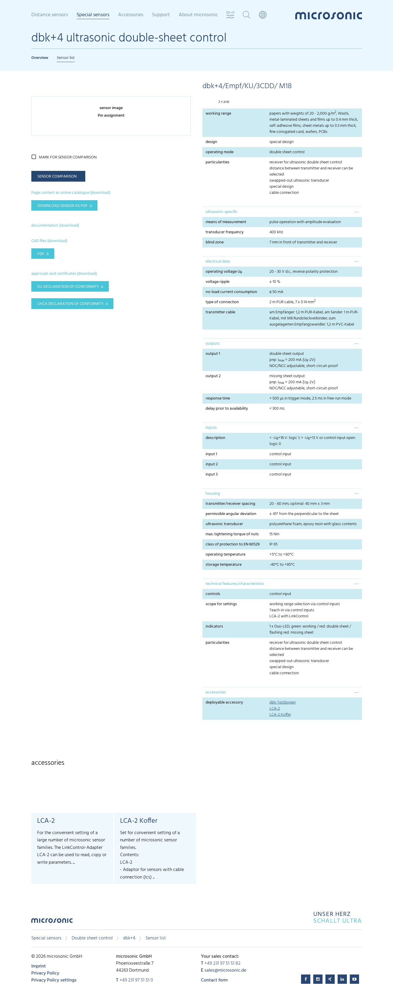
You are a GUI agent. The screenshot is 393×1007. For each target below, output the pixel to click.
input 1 (211, 454)
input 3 (212, 474)
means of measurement (226, 222)
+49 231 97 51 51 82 (222, 963)
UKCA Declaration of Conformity (70, 304)
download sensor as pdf (62, 206)
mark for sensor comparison (68, 157)
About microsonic (198, 15)
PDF (40, 254)
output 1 (213, 353)
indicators (214, 626)
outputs (213, 344)
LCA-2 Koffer (280, 714)
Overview (39, 58)
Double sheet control (92, 938)
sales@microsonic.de (225, 970)
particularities (217, 162)
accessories (216, 692)
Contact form (214, 980)
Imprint (38, 966)
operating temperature (225, 554)
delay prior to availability (227, 408)
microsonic (52, 922)
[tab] (282, 212)
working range (218, 113)
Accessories (130, 15)
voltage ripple (217, 282)
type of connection (222, 302)
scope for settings (221, 604)
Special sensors (93, 15)
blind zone (215, 242)
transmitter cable (220, 312)
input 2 (212, 464)
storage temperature (224, 564)
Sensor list (66, 58)
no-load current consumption (231, 292)
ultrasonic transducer (224, 524)
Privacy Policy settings (54, 980)
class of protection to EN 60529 (233, 544)
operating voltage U (224, 271)
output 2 (213, 376)
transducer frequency (225, 232)
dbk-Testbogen (282, 702)
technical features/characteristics (235, 584)
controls (213, 594)
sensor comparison (57, 176)
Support (161, 15)
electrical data (218, 261)
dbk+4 (129, 938)
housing (213, 494)
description (215, 438)
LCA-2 (274, 708)
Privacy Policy (45, 973)
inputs (211, 428)
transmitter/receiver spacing (230, 503)
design (211, 142)
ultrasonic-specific (222, 212)
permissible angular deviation (231, 514)
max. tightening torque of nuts (232, 534)
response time (218, 398)
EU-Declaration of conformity (68, 286)
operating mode (219, 152)
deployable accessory (224, 702)
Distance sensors (49, 15)
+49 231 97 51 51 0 (136, 980)
